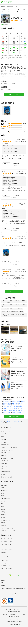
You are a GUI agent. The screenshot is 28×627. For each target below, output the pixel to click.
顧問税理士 (3, 474)
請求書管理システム (6, 525)
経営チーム (3, 583)
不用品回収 (3, 439)
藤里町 (16, 408)
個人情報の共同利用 (14, 616)
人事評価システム (5, 520)
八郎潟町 (15, 410)
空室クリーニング (5, 466)
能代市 (9, 401)
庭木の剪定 (3, 442)
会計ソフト (3, 506)
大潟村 (5, 412)
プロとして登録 (5, 560)
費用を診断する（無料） (14, 94)
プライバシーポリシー (16, 609)
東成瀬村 (19, 412)
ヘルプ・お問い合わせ (6, 544)
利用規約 (8, 609)
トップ (2, 421)
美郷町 (9, 412)
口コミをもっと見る (14, 291)
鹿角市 (9, 404)
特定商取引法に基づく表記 (14, 611)
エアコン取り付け (5, 434)
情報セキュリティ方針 (19, 614)
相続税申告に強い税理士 (7, 477)
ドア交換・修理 (5, 460)
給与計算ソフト (5, 512)
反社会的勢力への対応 (8, 614)
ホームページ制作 (5, 498)
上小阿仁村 (10, 408)
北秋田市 (9, 406)
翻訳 (2, 503)
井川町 (20, 410)
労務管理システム (5, 522)
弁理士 (2, 493)
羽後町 (14, 412)
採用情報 (3, 585)
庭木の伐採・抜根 (5, 444)
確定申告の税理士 (5, 471)
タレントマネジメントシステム (8, 530)
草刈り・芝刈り (5, 455)
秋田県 (15, 421)
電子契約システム (5, 517)
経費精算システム (5, 514)
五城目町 (9, 410)
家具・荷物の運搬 (5, 452)
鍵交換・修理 (4, 463)
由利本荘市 (15, 404)
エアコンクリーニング (6, 431)
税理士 (2, 469)
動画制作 (3, 495)
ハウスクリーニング (9, 421)
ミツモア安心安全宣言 (6, 549)
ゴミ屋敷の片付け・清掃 (7, 458)
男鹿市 (23, 401)
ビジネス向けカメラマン (7, 485)
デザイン (3, 501)
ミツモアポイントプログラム (14, 619)
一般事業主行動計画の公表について (14, 621)
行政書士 (3, 487)
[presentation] (4, 10)
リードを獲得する (5, 563)
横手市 (14, 401)
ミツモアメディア (5, 547)
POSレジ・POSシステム (7, 528)
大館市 (18, 401)
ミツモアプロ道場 (5, 565)
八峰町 (5, 410)
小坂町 (5, 408)
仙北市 (20, 406)
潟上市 (20, 404)
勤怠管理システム (5, 509)
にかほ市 (15, 406)
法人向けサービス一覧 (6, 541)
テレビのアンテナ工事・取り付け (9, 447)
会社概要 (3, 580)
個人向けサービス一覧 (6, 538)
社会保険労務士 (5, 490)
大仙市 (5, 406)
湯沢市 (5, 404)
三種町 (20, 408)
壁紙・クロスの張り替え (7, 450)
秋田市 (5, 401)
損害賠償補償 (4, 552)
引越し (2, 436)
